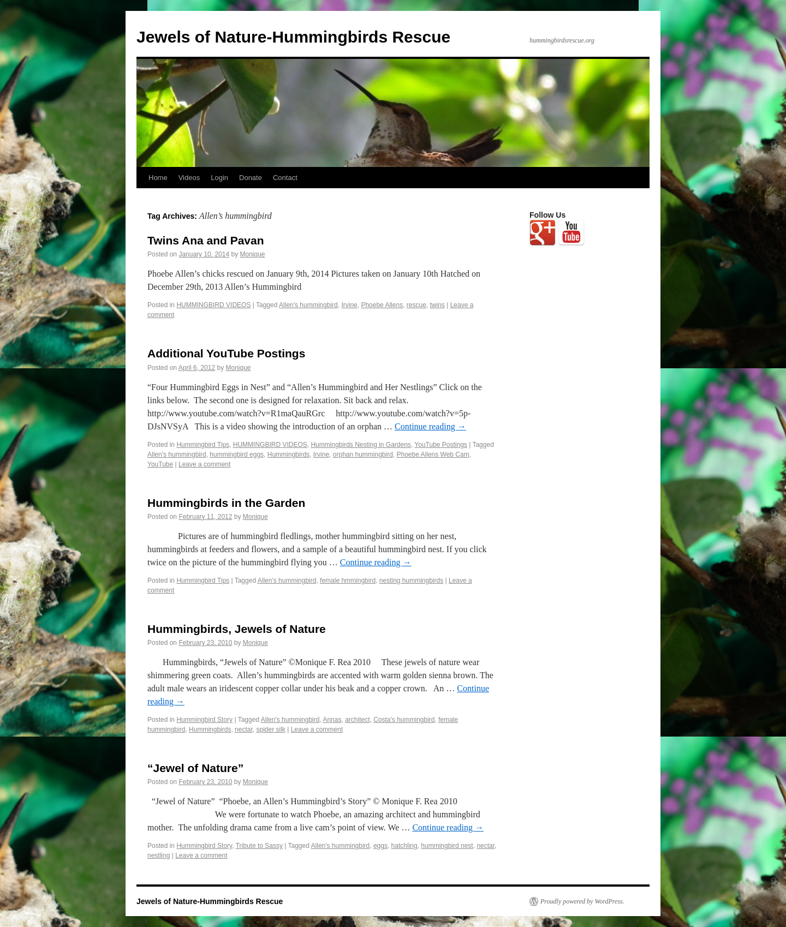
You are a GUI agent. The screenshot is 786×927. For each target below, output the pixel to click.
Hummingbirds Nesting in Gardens (360, 444)
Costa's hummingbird (403, 719)
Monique (252, 254)
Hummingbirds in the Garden (226, 503)
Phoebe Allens (382, 305)
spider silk (270, 729)
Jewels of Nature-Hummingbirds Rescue (293, 37)
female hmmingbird (348, 580)
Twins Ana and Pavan (205, 240)
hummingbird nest (447, 846)
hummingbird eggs (237, 454)
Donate (250, 178)
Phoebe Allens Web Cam (433, 454)
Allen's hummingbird (308, 305)
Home (158, 178)
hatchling (404, 846)
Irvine (349, 305)
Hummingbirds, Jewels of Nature (236, 629)
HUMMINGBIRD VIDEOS (213, 305)
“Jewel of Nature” (195, 768)
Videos (189, 178)
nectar (244, 729)
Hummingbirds (288, 454)
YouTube (160, 464)
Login (219, 178)
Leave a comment (204, 464)
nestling (158, 855)
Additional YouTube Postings (226, 353)
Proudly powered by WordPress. (582, 901)
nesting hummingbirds (411, 580)
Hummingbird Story (204, 719)
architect (357, 719)
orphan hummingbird (363, 454)
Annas (332, 719)
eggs (380, 846)
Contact (285, 178)
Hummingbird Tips (202, 444)
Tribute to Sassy (259, 846)
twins (437, 305)
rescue (416, 305)
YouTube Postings (440, 444)
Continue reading (430, 426)
